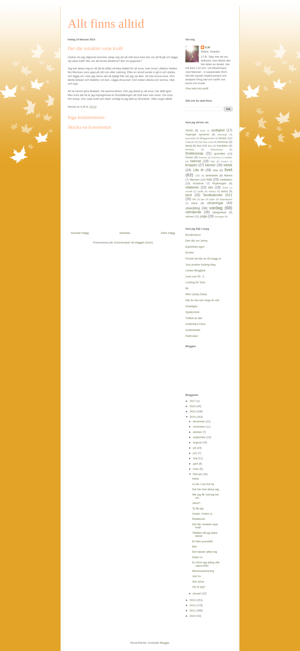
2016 (193, 406)
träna (194, 203)
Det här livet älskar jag (205, 489)
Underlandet (192, 330)
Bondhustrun (193, 234)
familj (188, 145)
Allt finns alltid (106, 23)
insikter (228, 157)
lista (215, 170)
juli (195, 447)
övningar (219, 216)
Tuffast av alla (193, 318)
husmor (203, 157)
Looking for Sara (195, 282)
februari (198, 474)
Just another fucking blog (200, 264)
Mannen (195, 179)
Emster (189, 252)
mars (196, 468)
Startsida (124, 232)
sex (210, 187)
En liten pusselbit (202, 541)
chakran (189, 142)
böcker (223, 138)
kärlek (228, 165)
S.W (207, 47)
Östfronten (191, 336)
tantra (224, 191)
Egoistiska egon (195, 246)
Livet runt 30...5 (194, 276)
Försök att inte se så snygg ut (203, 258)
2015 (193, 411)
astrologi (222, 134)
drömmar (222, 141)
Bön (194, 546)
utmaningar (215, 203)
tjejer (212, 199)
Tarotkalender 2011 (217, 195)
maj (195, 458)
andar (203, 131)
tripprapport (226, 199)
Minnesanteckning (203, 570)
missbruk (198, 183)
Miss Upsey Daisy (196, 294)
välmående (193, 212)
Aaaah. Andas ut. (202, 513)
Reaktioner (198, 518)
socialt (188, 191)
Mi (186, 288)
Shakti (225, 188)
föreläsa (189, 149)
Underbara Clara (195, 324)
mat (209, 179)
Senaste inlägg (80, 232)
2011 (193, 610)
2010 (193, 615)
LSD (197, 175)
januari (197, 593)
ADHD (189, 130)
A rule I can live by (203, 484)
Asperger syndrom (197, 134)
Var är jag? (198, 586)
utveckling (192, 208)
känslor (210, 165)
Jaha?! (196, 503)
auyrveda (190, 138)
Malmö (228, 175)
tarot (188, 195)
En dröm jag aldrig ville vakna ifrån (206, 564)
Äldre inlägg (168, 232)
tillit (194, 199)
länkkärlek (212, 175)
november (199, 426)
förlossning (216, 149)
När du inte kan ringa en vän (202, 300)
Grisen (189, 157)
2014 (193, 416)
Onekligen (191, 306)
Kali (213, 161)
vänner (189, 216)
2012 (193, 605)
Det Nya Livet (205, 142)
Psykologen (219, 183)
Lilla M (198, 170)
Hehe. (195, 478)
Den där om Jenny (196, 240)
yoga (203, 216)
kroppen (191, 165)
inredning (215, 157)
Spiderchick (192, 312)
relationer (192, 187)
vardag (215, 207)
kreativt (224, 161)
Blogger (164, 642)
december (199, 421)
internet (195, 161)
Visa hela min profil (196, 88)
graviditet (219, 153)
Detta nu (197, 557)
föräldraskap (194, 153)
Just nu (196, 576)
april (196, 463)
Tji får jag (197, 508)
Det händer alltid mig (204, 551)
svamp (212, 191)
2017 (193, 401)
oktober (198, 432)
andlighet (218, 130)
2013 (193, 600)
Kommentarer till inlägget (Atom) (133, 242)
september (199, 437)
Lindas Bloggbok (195, 270)
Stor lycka (198, 581)
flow (210, 145)
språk (201, 191)
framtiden (222, 145)
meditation (226, 179)
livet (228, 169)
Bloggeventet (207, 138)
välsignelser (219, 212)
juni (195, 453)
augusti (197, 442)
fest (199, 145)
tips (203, 199)
